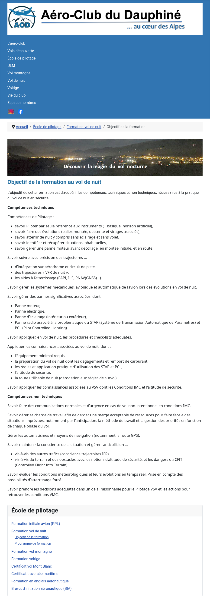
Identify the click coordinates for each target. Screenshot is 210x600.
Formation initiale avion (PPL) (35, 523)
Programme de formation (33, 543)
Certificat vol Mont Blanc (31, 566)
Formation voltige (25, 559)
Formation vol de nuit (28, 531)
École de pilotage (21, 58)
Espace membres (21, 103)
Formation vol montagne (31, 551)
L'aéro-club (16, 43)
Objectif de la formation (31, 537)
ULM (11, 65)
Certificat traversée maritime (34, 574)
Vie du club (16, 95)
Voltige (13, 88)
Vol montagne (18, 73)
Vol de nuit (16, 80)
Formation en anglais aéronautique (40, 581)
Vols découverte (20, 51)
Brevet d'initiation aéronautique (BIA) (41, 588)
